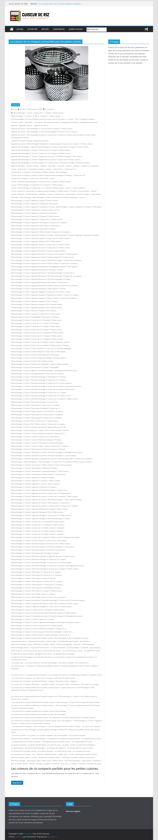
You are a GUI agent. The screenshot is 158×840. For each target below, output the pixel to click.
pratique (39, 764)
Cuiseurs (49, 169)
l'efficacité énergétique (64, 644)
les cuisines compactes (45, 735)
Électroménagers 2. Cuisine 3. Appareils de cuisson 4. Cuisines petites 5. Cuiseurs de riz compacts (44, 506)
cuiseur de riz (22, 169)
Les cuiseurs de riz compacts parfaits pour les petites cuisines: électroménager (39, 711)
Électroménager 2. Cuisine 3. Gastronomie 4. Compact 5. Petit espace (35, 367)
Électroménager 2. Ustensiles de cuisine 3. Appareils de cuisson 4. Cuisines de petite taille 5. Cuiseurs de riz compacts (51, 459)
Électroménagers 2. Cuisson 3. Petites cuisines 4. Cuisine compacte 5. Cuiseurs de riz (40, 635)
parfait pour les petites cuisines (86, 754)
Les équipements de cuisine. (91, 739)
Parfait (71, 754)
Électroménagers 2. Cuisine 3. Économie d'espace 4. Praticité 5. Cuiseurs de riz (38, 550)
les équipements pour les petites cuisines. (56, 742)
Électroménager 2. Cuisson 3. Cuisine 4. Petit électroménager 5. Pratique (36, 440)
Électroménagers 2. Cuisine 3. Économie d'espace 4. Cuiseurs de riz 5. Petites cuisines (40, 544)
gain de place (84, 641)
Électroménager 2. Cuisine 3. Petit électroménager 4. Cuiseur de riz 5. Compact (38, 380)
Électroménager (25, 197)
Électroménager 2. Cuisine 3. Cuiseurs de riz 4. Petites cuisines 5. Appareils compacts (40, 342)
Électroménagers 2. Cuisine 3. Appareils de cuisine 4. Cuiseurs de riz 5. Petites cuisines (41, 493)
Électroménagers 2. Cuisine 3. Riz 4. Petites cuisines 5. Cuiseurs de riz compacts (38, 597)
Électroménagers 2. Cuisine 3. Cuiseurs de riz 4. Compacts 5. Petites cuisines (37, 525)
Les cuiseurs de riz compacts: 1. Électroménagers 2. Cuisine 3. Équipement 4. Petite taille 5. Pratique (46, 726)
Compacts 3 (85, 166)
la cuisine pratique (73, 648)
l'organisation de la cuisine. (40, 648)
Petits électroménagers (73, 761)
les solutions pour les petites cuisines (24, 751)
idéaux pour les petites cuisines (44, 644)
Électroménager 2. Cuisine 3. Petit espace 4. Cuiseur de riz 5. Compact (35, 405)
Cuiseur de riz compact (36, 169)
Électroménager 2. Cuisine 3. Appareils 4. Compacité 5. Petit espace (34, 204)
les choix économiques (49, 663)
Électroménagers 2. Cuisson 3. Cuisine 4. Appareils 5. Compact (32, 619)
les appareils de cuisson (43, 654)
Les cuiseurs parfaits (19, 735)
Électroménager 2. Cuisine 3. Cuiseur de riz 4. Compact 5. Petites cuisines (36, 330)
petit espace (31, 761)
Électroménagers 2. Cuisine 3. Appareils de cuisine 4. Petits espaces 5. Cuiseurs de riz (40, 503)
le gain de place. (16, 651)
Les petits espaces (17, 748)
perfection (90, 757)
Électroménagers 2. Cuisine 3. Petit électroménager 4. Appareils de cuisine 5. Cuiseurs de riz (43, 556)
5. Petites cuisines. (17, 122)
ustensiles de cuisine (94, 764)
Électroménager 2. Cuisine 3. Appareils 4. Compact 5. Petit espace (78, 207)
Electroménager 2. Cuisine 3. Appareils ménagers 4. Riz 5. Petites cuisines (36, 308)
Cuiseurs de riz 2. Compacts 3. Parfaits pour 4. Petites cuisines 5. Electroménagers (39, 172)
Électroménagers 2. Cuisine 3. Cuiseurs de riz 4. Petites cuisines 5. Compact (37, 531)
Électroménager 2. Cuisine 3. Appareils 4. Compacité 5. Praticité (33, 207)
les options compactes (18, 745)
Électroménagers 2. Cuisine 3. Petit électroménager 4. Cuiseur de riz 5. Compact (38, 559)
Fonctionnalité (63, 641)
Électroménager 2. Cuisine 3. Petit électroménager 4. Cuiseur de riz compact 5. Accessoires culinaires (46, 386)
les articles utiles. (18, 663)
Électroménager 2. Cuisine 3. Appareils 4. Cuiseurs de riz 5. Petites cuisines (37, 219)
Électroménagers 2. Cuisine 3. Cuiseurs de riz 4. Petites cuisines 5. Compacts (37, 534)
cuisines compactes (18, 194)
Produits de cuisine (57, 764)
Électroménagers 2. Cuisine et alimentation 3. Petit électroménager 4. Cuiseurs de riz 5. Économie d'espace (48, 600)
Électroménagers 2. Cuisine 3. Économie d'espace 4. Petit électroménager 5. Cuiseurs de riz (42, 547)
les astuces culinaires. (32, 663)
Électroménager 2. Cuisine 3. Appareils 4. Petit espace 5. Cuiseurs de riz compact (39, 223)
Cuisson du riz (59, 194)
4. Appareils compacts (87, 119)
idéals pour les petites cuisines (21, 644)
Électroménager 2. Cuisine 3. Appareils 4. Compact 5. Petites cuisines (35, 210)
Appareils (14, 125)
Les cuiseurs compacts (66, 663)
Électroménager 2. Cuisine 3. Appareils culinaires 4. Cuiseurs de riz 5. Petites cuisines (40, 245)
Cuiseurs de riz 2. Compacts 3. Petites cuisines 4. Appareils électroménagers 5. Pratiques (41, 175)
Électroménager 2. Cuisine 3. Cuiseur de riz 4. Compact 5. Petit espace (35, 323)
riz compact (73, 764)
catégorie (43, 166)
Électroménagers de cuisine (78, 638)
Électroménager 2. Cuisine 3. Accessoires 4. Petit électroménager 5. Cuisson (59, 197)
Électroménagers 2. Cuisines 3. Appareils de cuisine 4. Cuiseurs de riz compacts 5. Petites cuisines (44, 603)
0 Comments (48, 109)
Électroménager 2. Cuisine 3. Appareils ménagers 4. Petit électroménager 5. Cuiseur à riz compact (45, 295)
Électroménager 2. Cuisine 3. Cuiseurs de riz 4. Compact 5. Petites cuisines (36, 336)
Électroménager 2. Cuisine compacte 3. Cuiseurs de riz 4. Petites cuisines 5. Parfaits (40, 430)
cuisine (52, 178)
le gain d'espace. (95, 648)
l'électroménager (88, 644)
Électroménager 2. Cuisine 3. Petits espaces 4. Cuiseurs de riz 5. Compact (36, 418)
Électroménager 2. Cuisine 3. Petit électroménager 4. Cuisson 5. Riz (34, 402)
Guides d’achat (76, 29)
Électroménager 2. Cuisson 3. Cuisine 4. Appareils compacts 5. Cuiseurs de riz (37, 433)
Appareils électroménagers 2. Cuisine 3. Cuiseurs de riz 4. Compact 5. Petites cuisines (40, 150)
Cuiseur (13, 169)
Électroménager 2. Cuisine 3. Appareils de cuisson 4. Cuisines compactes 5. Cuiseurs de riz (42, 257)
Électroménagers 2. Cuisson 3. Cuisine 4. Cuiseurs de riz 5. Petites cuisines (36, 625)
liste (33, 754)
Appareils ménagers (18, 166)
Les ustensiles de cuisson (81, 751)
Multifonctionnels (51, 754)
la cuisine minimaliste (58, 648)
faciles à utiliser (51, 641)
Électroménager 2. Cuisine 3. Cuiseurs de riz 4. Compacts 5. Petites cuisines (37, 339)
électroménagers (17, 462)
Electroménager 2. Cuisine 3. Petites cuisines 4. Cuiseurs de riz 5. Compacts (37, 411)
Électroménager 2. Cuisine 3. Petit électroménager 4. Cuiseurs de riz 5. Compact (38, 393)
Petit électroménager (18, 761)
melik (15, 109)
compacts (76, 166)
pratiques (47, 764)
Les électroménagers (38, 739)
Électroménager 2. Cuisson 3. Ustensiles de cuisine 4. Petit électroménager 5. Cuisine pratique (43, 456)
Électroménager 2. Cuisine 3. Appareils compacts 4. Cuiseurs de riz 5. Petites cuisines (40, 238)
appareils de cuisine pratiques (22, 141)
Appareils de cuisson (41, 141)
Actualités (33, 29)
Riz (67, 764)
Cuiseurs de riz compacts (19, 178)
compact (69, 166)
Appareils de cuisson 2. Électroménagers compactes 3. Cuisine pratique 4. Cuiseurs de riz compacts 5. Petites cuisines (51, 144)
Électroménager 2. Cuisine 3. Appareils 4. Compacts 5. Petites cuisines (35, 216)
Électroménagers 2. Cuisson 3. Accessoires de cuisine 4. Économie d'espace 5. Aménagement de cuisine (47, 616)
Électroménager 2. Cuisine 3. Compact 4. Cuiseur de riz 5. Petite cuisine (35, 314)
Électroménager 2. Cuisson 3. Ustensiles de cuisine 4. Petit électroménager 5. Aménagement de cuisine (46, 452)
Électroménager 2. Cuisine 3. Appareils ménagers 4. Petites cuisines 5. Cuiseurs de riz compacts (44, 298)
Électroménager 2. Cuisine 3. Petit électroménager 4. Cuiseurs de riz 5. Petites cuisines (41, 396)
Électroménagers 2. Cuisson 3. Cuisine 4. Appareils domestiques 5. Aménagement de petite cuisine (45, 622)
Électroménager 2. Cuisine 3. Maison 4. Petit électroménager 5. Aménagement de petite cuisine (44, 371)
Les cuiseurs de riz (81, 663)
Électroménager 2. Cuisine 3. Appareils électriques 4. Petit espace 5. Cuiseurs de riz (39, 282)
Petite (39, 761)
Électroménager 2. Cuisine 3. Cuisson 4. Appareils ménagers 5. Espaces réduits (38, 358)
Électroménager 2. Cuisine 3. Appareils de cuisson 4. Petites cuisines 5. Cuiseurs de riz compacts (44, 263)
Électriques (15, 197)
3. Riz (76, 119)
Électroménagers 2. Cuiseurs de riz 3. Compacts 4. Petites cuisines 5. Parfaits (65, 462)
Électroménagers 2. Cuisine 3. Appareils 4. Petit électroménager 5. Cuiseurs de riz (39, 490)
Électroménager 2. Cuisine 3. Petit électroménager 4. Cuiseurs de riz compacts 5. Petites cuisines (44, 399)
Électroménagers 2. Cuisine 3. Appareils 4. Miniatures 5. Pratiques (33, 487)
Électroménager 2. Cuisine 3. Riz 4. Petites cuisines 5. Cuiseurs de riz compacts (38, 424)
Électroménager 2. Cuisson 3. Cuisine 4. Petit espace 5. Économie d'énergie (37, 443)
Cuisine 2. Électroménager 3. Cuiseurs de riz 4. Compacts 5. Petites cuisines (37, 185)
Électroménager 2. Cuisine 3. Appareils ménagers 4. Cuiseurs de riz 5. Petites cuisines (40, 292)
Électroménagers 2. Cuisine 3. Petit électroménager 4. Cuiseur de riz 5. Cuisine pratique (41, 563)
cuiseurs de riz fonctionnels (39, 178)
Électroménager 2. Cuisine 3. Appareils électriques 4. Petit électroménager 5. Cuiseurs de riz (43, 273)
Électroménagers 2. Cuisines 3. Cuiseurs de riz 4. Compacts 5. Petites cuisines (37, 610)
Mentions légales (73, 811)
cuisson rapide (70, 194)
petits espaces (87, 761)
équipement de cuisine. (19, 641)
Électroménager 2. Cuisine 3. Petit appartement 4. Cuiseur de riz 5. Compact (37, 374)
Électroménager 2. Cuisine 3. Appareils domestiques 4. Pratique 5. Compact (37, 270)
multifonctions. (63, 754)
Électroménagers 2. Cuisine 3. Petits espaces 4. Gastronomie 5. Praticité (35, 588)
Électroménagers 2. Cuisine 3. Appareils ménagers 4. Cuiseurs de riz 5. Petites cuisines (41, 515)
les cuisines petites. (61, 735)
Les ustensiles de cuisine (63, 751)
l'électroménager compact (20, 648)
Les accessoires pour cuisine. (73, 651)
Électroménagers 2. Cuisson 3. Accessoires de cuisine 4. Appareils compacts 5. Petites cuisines (43, 613)
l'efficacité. (77, 644)
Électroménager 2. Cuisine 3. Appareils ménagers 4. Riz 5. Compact (34, 301)
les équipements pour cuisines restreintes (26, 742)
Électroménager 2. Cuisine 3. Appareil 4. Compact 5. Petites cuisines (34, 201)
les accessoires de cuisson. (52, 651)
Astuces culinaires (32, 166)
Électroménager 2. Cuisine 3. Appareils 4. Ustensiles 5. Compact (77, 235)
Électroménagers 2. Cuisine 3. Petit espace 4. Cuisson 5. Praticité (33, 578)
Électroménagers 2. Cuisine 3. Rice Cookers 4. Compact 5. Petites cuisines (36, 591)
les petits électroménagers (86, 745)
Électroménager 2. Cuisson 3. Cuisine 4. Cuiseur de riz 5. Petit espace (35, 437)
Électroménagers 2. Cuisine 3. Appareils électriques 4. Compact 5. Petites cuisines (39, 509)
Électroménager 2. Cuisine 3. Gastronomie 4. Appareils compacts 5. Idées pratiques (39, 364)
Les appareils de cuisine (92, 651)
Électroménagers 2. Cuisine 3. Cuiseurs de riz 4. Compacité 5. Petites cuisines (37, 522)
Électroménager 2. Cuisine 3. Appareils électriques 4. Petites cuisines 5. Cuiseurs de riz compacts (44, 286)
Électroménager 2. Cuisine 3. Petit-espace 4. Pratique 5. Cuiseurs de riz (35, 408)
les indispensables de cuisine (82, 742)
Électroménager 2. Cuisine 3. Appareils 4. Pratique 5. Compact (32, 235)
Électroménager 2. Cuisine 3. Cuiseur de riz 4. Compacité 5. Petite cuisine (36, 320)
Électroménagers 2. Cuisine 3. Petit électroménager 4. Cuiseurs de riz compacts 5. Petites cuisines (44, 569)
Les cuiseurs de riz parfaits (91, 726)
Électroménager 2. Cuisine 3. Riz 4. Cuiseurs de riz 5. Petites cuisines (34, 421)
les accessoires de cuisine (32, 651)
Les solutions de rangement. (56, 748)
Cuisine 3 (68, 188)
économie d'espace (83, 194)
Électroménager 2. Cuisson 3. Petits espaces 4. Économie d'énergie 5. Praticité (38, 449)
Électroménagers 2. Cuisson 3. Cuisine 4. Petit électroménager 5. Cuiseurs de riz (38, 629)
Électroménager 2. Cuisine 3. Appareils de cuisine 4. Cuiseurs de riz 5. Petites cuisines (40, 248)
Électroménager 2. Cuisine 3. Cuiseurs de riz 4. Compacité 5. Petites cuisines (37, 333)
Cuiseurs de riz (58, 169)
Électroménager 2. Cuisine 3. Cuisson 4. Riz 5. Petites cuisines (32, 361)
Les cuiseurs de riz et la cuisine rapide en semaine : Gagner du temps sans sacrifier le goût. (60, 5)
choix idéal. (52, 166)
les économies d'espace (77, 735)
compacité (60, 166)
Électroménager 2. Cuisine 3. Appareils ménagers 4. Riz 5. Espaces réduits (36, 304)
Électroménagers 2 (30, 462)
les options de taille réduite (37, 745)
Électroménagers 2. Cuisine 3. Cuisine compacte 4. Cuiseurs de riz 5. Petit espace (39, 540)
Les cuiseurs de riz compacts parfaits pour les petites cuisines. (55, 768)
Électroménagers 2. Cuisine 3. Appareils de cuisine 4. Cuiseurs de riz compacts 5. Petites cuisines (44, 496)
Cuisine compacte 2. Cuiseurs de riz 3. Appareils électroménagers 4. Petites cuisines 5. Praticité (44, 191)
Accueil (20, 29)
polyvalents (97, 761)
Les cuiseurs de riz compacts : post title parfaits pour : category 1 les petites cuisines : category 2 (44, 681)
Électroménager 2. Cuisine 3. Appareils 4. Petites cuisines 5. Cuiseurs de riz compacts (40, 232)
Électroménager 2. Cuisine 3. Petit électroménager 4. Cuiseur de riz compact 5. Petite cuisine (43, 389)
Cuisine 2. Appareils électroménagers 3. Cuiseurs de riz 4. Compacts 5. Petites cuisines (41, 182)
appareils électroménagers (20, 147)
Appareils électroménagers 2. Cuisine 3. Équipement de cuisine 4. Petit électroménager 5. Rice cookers (46, 156)
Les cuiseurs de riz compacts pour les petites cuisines (29, 718)
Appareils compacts (26, 125)
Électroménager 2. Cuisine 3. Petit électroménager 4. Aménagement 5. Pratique (38, 377)
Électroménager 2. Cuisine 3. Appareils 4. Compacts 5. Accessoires (34, 213)
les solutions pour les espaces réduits (80, 748)
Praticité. (32, 764)
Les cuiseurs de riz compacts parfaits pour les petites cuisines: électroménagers (38, 714)
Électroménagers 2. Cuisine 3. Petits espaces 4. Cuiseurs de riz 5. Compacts (37, 585)
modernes (39, 754)
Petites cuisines (58, 761)
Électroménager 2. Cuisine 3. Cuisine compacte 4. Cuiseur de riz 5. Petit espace (38, 352)
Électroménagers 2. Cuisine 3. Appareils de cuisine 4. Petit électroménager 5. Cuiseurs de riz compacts (46, 500)
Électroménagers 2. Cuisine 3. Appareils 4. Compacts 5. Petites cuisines (35, 481)
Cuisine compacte (79, 188)
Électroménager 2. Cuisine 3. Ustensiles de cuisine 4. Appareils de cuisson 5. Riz (38, 427)
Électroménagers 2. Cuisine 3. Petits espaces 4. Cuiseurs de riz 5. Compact (36, 581)
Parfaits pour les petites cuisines (49, 757)
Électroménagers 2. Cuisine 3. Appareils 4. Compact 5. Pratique (32, 478)
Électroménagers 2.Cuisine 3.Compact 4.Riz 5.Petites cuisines (32, 638)
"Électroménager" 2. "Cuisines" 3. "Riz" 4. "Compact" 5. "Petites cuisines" (36, 116)
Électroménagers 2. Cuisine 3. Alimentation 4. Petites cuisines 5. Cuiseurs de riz (38, 474)
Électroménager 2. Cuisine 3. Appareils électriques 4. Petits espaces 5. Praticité (38, 289)
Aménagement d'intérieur (69, 122)
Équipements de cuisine (36, 641)
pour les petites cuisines (19, 764)
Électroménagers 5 (61, 638)
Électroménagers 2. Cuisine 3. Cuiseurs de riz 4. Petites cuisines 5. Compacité (37, 528)
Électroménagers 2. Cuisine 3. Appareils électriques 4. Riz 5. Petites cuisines (37, 512)
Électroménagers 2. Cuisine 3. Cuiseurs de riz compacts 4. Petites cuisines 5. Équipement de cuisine (45, 537)
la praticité (84, 648)
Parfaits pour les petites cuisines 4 (73, 757)
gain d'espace (74, 641)
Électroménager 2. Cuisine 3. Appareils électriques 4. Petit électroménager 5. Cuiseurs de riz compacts (46, 276)
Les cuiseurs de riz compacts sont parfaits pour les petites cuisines (72, 718)
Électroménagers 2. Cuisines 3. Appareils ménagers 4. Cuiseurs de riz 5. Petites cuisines (41, 607)
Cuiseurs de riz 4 (79, 175)
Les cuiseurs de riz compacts (22, 678)
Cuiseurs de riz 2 (70, 169)
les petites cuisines (68, 745)
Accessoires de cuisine (51, 122)
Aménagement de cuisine (88, 122)
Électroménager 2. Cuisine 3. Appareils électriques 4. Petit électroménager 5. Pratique (40, 279)
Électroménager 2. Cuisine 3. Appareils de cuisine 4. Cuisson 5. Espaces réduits (38, 251)
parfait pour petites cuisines (20, 757)
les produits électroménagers (35, 748)
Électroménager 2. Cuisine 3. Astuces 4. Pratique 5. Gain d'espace (33, 311)
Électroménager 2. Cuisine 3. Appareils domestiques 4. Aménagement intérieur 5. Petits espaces (44, 267)
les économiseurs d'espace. (20, 739)
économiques (96, 194)
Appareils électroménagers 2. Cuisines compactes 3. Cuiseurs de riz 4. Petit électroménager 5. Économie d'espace (50, 163)
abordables (29, 122)
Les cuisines (32, 735)
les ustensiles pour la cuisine (21, 754)
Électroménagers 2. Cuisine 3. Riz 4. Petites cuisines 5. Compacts (33, 594)
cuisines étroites (31, 194)
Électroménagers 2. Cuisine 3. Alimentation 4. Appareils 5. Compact (34, 468)
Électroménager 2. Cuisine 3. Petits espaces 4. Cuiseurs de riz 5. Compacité (37, 415)
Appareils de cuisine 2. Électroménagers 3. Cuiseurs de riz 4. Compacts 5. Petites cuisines (41, 129)
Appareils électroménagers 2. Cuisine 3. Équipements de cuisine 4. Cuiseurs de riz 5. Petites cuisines (45, 160)
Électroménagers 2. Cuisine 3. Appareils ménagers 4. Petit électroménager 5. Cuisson (40, 518)
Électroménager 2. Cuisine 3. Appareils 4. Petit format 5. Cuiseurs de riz (35, 226)
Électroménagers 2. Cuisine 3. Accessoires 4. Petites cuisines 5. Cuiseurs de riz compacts (41, 465)
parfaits (34, 757)
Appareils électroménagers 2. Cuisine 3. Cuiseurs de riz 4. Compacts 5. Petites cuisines (41, 153)
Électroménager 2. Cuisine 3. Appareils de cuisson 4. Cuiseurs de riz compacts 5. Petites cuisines (44, 254)
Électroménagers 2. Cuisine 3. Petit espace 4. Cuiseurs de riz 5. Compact (36, 572)
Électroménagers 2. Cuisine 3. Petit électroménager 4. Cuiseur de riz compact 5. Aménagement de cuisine (47, 566)
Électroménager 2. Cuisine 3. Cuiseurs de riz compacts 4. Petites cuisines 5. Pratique (40, 345)
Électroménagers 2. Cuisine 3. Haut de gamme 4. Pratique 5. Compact (35, 553)
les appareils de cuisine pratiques (22, 654)
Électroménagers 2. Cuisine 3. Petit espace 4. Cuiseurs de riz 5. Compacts (36, 575)
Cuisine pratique (83, 191)
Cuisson (50, 194)
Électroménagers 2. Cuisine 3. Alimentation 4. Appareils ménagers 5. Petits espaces (40, 471)
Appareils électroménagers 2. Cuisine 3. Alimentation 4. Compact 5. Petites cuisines (59, 147)
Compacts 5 (94, 166)
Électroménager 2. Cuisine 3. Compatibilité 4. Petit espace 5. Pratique (35, 317)
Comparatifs (59, 29)
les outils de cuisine (54, 745)
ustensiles (82, 764)
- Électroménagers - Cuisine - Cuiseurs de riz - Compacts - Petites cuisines (38, 113)
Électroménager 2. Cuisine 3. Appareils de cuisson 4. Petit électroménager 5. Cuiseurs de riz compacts (46, 260)
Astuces (45, 29)
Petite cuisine (46, 761)
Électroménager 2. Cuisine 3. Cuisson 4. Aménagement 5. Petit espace (35, 355)
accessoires (38, 122)
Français (92, 30)
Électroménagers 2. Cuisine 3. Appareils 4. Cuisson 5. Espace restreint (35, 484)
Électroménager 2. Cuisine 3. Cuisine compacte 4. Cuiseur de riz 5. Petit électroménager (41, 348)
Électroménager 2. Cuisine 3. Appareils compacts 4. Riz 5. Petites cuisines (36, 241)
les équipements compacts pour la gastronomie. (63, 739)
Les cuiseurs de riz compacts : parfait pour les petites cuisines (54, 678)
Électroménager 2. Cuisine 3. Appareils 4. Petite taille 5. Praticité (33, 229)
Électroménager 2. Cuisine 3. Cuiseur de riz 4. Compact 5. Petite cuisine (35, 326)
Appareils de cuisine (41, 125)
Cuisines (93, 191)
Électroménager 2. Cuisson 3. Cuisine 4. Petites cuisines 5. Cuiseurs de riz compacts (40, 446)
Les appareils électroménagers (64, 654)
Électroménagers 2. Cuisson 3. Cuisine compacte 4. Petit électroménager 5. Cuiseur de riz (42, 632)
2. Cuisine (70, 119)
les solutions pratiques (45, 751)
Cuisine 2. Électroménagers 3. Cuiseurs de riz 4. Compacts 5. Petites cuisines (37, 188)
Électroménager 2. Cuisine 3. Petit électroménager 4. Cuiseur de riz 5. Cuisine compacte (41, 383)
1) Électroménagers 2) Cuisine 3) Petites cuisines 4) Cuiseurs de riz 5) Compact (38, 119)
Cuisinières (42, 194)
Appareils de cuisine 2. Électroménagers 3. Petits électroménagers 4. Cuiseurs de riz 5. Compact (44, 132)
